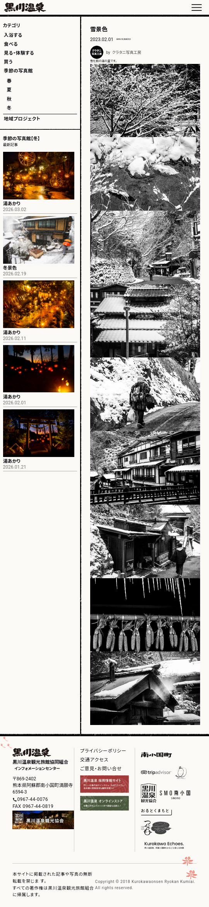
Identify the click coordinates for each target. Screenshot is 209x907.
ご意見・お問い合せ (101, 768)
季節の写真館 (18, 71)
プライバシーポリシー (103, 751)
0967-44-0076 (32, 799)
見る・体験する (19, 53)
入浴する (13, 35)
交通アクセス (94, 760)
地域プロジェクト (22, 119)
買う (8, 62)
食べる (11, 44)
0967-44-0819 (37, 806)
